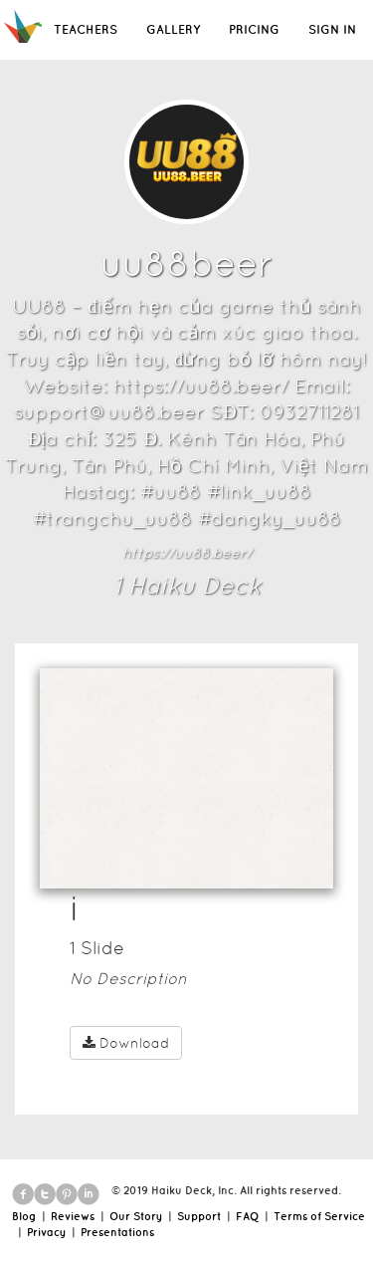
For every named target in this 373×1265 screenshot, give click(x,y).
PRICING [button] (254, 29)
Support (199, 1216)
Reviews (72, 1216)
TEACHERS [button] (85, 29)
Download (126, 1043)
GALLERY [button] (173, 29)
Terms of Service (319, 1216)
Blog (24, 1216)
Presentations (117, 1232)
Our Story (135, 1216)
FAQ (247, 1216)
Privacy (46, 1232)
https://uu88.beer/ (187, 553)
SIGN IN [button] (332, 29)
